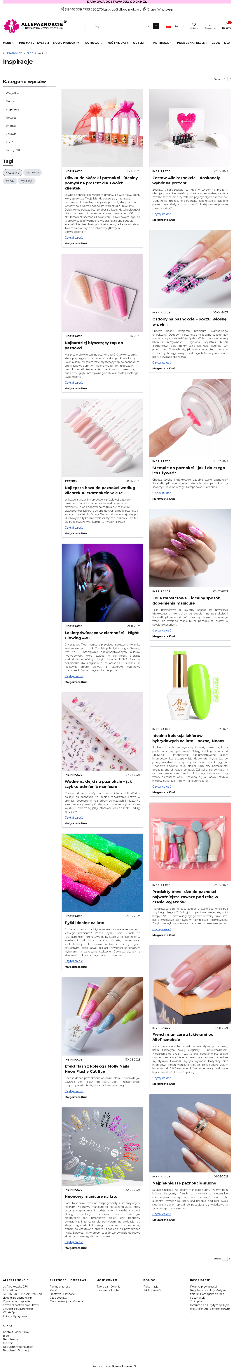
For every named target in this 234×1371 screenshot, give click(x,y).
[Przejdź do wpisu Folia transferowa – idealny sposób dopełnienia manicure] (190, 548)
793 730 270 (94, 9)
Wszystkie (12, 93)
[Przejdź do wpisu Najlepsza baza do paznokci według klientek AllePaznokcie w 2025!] (102, 438)
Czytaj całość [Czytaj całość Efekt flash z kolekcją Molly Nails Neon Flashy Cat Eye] (74, 1091)
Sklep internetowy (112, 1366)
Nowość (11, 117)
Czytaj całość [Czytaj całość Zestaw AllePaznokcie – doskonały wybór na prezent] (161, 214)
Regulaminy (11, 1339)
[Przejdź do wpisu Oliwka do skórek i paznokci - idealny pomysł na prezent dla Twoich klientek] (102, 128)
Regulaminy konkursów (18, 1346)
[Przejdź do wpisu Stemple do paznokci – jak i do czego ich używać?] (190, 418)
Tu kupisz (196, 1301)
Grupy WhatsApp (158, 9)
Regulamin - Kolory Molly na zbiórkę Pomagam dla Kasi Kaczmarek (208, 1294)
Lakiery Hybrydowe (15, 1316)
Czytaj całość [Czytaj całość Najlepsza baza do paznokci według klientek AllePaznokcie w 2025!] (74, 527)
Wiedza (11, 125)
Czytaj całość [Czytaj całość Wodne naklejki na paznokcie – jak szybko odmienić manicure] (74, 817)
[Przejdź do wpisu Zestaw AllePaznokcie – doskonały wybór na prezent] (190, 128)
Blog (30, 53)
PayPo (54, 1290)
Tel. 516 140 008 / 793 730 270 (22, 1294)
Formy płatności (60, 1286)
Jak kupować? (152, 1290)
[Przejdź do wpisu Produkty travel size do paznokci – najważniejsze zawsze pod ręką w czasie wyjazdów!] (190, 842)
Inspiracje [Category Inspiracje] (74, 171)
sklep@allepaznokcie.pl (124, 9)
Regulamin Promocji (16, 1350)
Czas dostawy (58, 1297)
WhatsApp (10, 1312)
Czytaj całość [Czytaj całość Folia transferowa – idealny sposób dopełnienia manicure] (161, 630)
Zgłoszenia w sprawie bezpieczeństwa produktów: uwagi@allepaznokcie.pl (21, 1305)
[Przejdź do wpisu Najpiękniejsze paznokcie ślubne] (190, 1133)
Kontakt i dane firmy (16, 1332)
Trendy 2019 (14, 150)
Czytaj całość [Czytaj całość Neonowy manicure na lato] (74, 1242)
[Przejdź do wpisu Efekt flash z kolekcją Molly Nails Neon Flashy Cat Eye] (102, 1016)
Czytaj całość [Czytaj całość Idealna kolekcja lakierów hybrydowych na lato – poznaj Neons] (161, 786)
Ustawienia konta (108, 1290)
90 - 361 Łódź (11, 1290)
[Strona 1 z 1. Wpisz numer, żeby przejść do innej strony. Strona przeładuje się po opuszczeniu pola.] (225, 79)
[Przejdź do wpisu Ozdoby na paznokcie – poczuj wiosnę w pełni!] (190, 269)
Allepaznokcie (12, 53)
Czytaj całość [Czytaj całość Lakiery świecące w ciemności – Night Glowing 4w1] (74, 676)
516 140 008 (73, 9)
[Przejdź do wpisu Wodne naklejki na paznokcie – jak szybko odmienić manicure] (102, 731)
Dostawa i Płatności (62, 1294)
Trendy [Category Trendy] (71, 481)
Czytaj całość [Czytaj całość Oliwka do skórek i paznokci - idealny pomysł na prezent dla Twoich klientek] (74, 237)
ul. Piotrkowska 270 (15, 1286)
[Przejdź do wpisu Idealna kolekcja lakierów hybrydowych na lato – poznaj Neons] (190, 686)
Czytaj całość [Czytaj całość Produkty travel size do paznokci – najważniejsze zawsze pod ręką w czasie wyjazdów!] (161, 929)
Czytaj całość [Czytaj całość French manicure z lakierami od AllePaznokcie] (161, 1078)
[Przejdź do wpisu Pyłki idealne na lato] (102, 873)
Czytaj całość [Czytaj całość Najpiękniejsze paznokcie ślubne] (161, 1214)
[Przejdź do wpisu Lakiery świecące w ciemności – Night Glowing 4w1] (102, 583)
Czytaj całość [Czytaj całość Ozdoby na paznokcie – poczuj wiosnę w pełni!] (161, 362)
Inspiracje (12, 109)
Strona (217, 79)
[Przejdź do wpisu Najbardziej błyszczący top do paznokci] (102, 293)
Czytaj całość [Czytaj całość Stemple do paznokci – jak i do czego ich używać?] (161, 493)
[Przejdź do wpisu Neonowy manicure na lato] (102, 1146)
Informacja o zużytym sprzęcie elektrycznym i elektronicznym (210, 1306)
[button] (156, 26)
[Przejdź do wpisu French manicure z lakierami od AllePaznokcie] (190, 984)
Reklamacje (150, 1286)
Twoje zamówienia (108, 1286)
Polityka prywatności (203, 1286)
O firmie (8, 1343)
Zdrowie (11, 134)
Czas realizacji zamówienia (66, 1301)
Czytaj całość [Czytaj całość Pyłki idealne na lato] (74, 961)
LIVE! (9, 142)
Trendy (10, 101)
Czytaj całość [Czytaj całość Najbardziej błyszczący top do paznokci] (74, 382)
